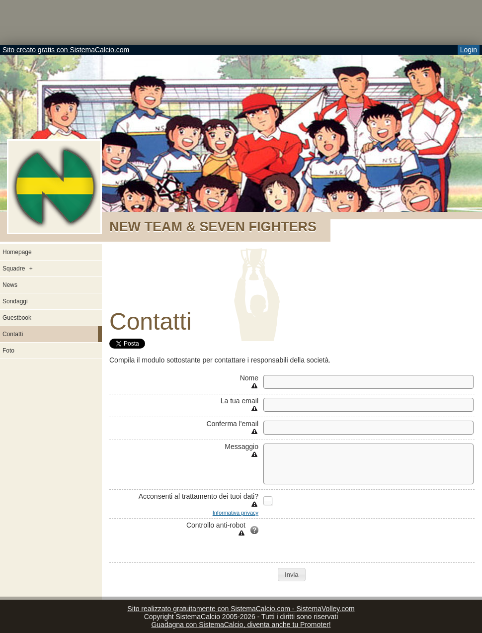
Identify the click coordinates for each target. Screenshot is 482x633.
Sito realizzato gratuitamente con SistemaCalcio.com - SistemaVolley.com (240, 609)
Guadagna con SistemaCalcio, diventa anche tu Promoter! (240, 625)
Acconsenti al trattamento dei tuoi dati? (198, 496)
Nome (249, 378)
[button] (291, 574)
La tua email (239, 401)
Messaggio (241, 447)
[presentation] (338, 540)
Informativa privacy (235, 513)
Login (468, 50)
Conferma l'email (232, 424)
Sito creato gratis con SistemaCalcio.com (65, 50)
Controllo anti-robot (215, 525)
